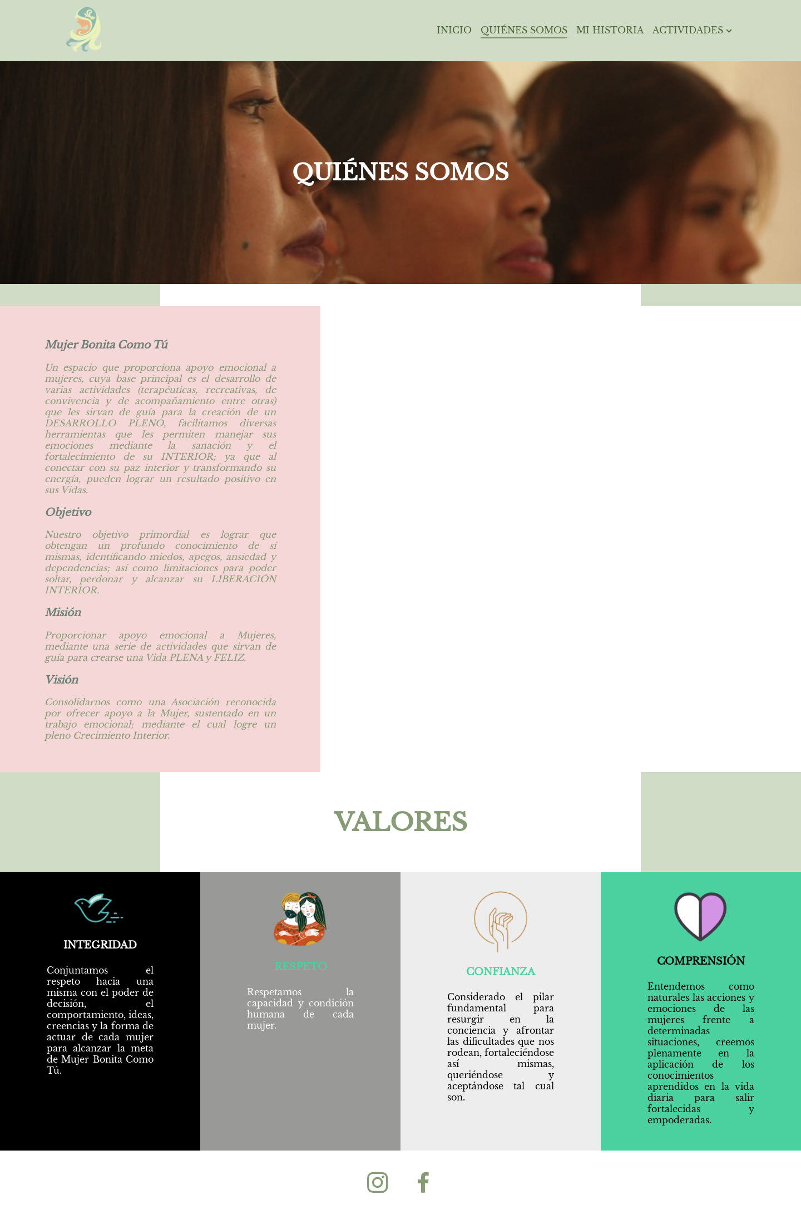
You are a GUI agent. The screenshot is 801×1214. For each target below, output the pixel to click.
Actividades (693, 30)
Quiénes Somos (524, 30)
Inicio (454, 30)
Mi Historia (610, 30)
